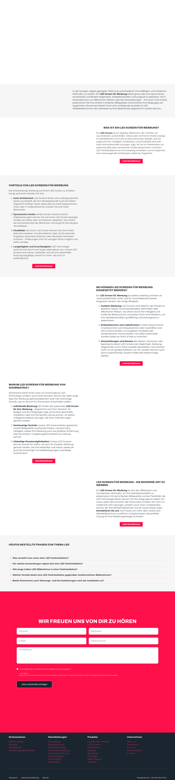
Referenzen (133, 729)
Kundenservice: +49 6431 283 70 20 (151, 763)
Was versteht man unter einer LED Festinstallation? (41, 543)
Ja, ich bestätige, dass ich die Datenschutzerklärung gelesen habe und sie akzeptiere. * (45, 654)
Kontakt (131, 738)
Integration (54, 747)
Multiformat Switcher (98, 726)
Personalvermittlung (59, 735)
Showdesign (15, 732)
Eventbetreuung (56, 732)
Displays (91, 735)
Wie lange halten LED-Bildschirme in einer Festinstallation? (45, 554)
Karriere (131, 732)
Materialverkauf (56, 741)
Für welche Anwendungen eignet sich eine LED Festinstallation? (48, 548)
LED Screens (94, 729)
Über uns (131, 726)
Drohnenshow (16, 726)
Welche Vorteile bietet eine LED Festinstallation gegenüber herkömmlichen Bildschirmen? (62, 560)
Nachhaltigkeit (134, 735)
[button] (87, 543)
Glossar (47, 763)
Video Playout (94, 744)
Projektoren (93, 732)
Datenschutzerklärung (31, 763)
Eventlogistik (55, 744)
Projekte (13, 729)
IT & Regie (92, 741)
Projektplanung (56, 729)
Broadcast (92, 738)
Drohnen (92, 747)
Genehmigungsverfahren (22, 735)
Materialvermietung (58, 738)
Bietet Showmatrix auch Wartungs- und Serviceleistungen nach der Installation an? (58, 565)
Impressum (13, 763)
